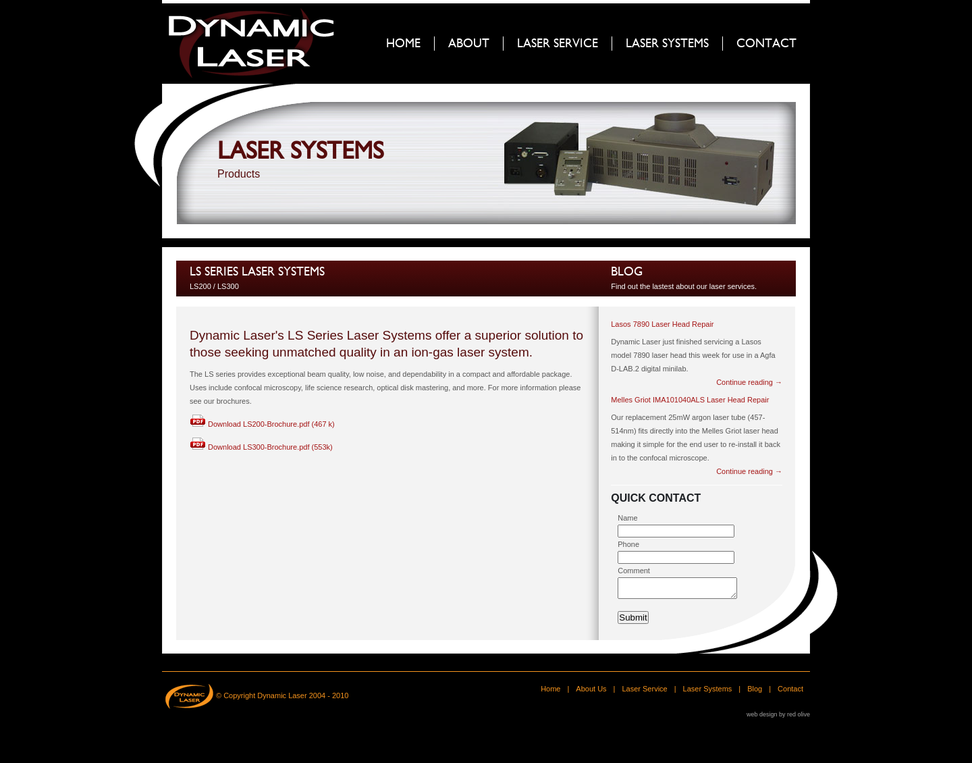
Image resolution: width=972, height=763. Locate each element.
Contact (790, 693)
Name (627, 518)
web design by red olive (778, 718)
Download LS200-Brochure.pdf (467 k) (262, 424)
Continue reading (749, 382)
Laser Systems (707, 693)
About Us (591, 693)
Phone (628, 544)
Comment (634, 571)
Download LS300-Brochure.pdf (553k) (261, 447)
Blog (627, 272)
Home (550, 693)
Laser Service (644, 693)
